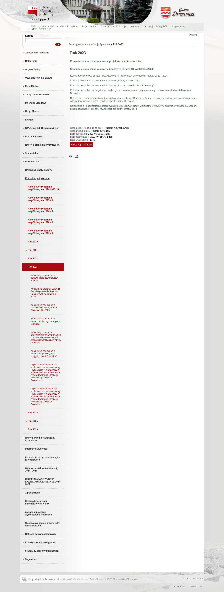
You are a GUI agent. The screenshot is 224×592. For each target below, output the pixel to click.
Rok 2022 (31, 258)
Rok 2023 (31, 267)
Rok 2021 (31, 250)
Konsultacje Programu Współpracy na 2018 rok (41, 221)
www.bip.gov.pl (40, 19)
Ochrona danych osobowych (39, 534)
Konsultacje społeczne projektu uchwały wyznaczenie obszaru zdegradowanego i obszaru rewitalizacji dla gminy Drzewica (46, 337)
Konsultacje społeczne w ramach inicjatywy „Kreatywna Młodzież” (45, 321)
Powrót (193, 35)
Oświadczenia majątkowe (37, 78)
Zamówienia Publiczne (35, 52)
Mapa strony (178, 26)
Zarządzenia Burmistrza (36, 94)
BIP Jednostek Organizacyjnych (40, 128)
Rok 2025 (31, 421)
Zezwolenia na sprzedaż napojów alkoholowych (42, 458)
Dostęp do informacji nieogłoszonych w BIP (37, 502)
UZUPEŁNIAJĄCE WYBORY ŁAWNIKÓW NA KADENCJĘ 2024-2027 (43, 482)
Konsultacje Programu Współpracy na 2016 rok (41, 210)
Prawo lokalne (31, 161)
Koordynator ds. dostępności (39, 542)
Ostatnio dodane (68, 26)
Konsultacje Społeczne (36, 178)
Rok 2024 (31, 412)
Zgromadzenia (31, 492)
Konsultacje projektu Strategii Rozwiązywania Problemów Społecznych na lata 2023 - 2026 (45, 293)
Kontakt (135, 26)
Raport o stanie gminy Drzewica (42, 145)
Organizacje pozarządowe (37, 170)
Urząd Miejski (31, 111)
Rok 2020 (31, 241)
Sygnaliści (29, 559)
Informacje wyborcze (34, 448)
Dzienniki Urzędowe (35, 103)
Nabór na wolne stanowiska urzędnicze (38, 439)
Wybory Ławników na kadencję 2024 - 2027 (41, 469)
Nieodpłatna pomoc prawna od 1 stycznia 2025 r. (42, 524)
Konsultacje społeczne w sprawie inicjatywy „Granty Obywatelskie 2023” (44, 308)
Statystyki (106, 26)
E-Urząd (28, 119)
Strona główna (76, 44)
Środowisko (30, 153)
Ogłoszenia (29, 61)
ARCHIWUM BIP (41, 29)
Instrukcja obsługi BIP (155, 26)
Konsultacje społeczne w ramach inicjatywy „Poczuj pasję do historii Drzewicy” (44, 354)
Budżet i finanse (32, 136)
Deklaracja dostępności (43, 26)
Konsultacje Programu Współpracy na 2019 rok (41, 232)
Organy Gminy (31, 69)
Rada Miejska (30, 86)
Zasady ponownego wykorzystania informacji (38, 513)
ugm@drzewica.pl (129, 579)
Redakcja (121, 26)
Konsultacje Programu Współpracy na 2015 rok (41, 199)
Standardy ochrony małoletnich (42, 551)
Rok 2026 (31, 429)
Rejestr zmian (89, 26)
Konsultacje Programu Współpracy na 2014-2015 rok (43, 188)
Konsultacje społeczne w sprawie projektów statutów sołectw (44, 278)
